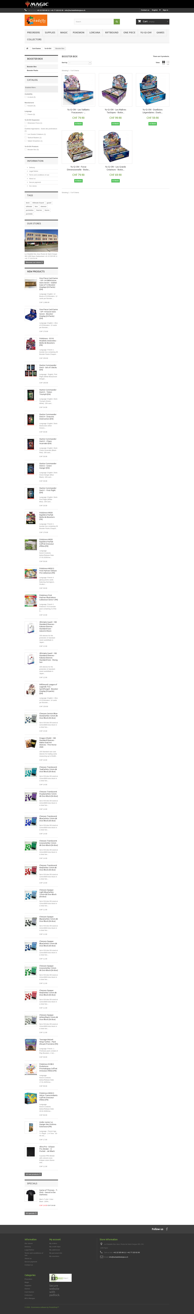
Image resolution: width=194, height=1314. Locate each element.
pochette (29, 214)
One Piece (129, 32)
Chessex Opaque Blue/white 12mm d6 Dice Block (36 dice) (48, 943)
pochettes (29, 210)
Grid (163, 63)
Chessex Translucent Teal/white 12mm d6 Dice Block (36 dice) (48, 769)
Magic (64, 32)
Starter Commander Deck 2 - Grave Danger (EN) (47, 465)
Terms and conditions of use (39, 175)
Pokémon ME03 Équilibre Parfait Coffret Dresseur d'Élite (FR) (46, 542)
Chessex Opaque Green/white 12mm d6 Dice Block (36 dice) (48, 968)
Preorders (33, 32)
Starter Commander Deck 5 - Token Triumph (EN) (47, 392)
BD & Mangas (30, 1298)
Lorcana (94, 32)
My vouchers (54, 1256)
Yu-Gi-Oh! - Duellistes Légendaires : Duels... (153, 111)
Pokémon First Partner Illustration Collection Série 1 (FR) (48, 597)
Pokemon (78, 32)
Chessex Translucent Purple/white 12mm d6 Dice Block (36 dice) (48, 794)
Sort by (64, 62)
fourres (39, 210)
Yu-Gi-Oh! (145, 32)
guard (49, 203)
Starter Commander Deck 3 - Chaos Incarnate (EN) (47, 441)
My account (55, 1239)
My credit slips (55, 1247)
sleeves (43, 206)
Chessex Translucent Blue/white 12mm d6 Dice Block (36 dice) (48, 818)
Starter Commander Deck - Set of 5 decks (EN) (48, 367)
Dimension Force (35, 123)
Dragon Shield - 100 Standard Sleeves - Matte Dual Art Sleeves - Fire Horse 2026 (47, 742)
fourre (47, 210)
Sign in (165, 10)
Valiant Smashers (35, 141)
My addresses (54, 1250)
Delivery (32, 167)
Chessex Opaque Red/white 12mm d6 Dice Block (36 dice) (48, 992)
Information (35, 160)
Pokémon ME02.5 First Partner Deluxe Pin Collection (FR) (48, 570)
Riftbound (111, 32)
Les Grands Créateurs (37, 134)
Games (160, 32)
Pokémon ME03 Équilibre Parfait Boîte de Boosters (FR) (47, 516)
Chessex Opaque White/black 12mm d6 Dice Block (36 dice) (48, 1017)
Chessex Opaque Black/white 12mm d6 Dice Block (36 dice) (48, 919)
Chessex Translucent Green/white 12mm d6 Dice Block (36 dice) (48, 843)
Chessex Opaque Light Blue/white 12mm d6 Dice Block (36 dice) (47, 893)
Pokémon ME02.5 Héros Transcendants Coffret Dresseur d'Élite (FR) (48, 1096)
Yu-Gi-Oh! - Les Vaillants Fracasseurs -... (78, 111)
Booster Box (31, 67)
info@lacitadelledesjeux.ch (118, 1257)
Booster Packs (32, 70)
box (36, 206)
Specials (32, 1183)
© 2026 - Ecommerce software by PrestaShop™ (42, 1307)
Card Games (29, 1292)
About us (32, 178)
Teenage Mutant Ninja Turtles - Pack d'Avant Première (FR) (48, 1041)
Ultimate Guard (38, 203)
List (167, 63)
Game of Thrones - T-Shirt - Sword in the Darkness (48, 1192)
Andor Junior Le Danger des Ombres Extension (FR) (47, 1124)
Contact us (145, 10)
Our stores (33, 186)
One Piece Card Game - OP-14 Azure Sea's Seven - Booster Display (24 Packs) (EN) (48, 313)
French (31, 114)
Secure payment (35, 182)
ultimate (29, 206)
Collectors (34, 39)
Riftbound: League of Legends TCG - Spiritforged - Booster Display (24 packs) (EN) (48, 688)
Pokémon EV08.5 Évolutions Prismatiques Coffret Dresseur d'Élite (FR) (48, 1067)
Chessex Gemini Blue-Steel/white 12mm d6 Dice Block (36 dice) (48, 715)
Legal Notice (33, 171)
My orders (53, 1243)
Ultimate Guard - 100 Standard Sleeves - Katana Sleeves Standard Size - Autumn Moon (48, 626)
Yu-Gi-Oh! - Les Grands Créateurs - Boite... (115, 168)
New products (36, 271)
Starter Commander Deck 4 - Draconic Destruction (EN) (47, 416)
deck (28, 203)
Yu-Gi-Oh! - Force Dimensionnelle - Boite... (78, 168)
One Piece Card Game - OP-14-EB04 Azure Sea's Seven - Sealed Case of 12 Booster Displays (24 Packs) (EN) (48, 283)
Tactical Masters (35, 138)
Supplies (50, 32)
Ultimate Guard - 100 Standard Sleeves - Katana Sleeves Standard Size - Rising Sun (48, 657)
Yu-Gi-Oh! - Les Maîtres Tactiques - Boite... (115, 111)
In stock (32, 97)
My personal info (55, 1253)
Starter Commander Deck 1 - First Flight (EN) (47, 490)
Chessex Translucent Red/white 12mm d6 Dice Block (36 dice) (48, 867)
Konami (32, 106)
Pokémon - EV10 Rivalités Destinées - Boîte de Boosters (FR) (48, 341)
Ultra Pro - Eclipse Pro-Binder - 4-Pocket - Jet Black (47, 1149)
